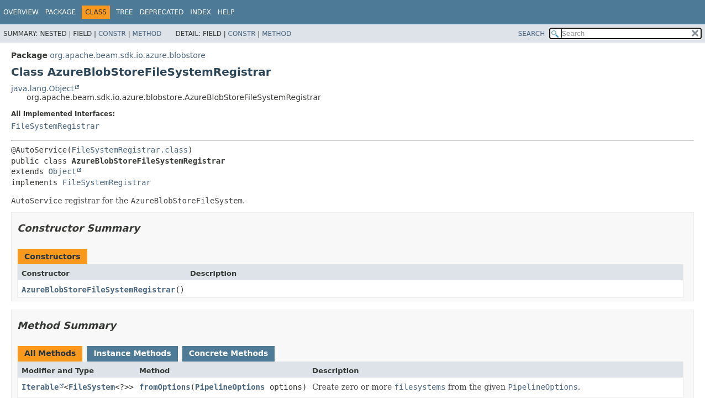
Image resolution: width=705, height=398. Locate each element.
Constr (112, 34)
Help (226, 12)
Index (200, 12)
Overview (21, 12)
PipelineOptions (230, 387)
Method (147, 34)
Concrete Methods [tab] (229, 353)
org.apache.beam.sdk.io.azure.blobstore (128, 55)
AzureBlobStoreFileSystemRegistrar (98, 289)
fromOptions (165, 387)
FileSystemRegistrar (55, 126)
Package (60, 12)
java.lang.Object (42, 88)
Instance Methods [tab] (132, 353)
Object (62, 171)
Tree (124, 12)
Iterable (40, 387)
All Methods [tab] (50, 353)
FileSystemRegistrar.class (130, 149)
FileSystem (92, 387)
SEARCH (531, 34)
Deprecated (162, 12)
